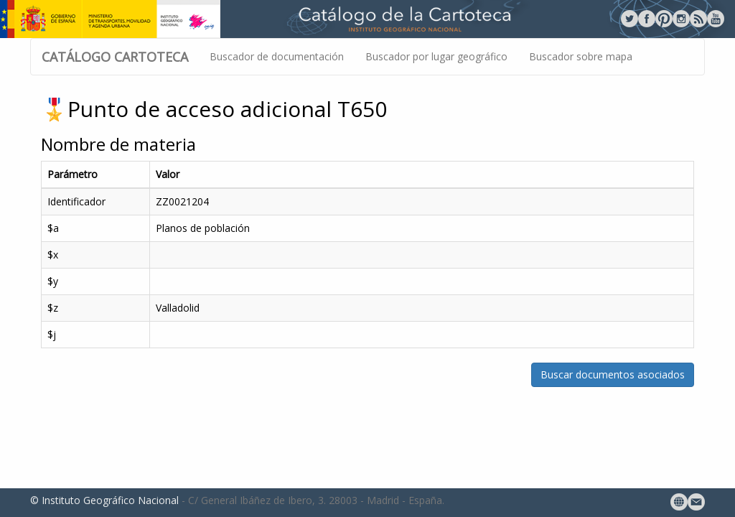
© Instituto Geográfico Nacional (104, 500)
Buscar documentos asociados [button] (612, 374)
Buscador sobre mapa (580, 56)
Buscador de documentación (277, 56)
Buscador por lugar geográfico (436, 56)
